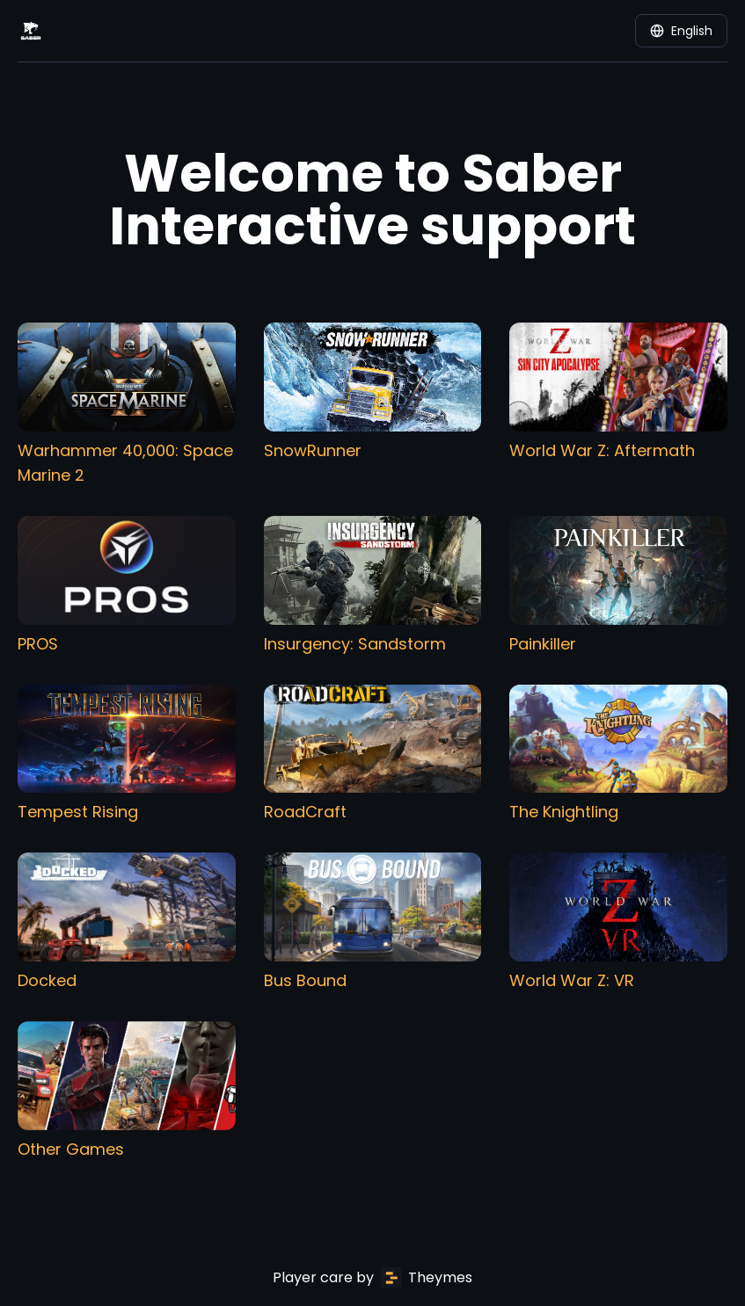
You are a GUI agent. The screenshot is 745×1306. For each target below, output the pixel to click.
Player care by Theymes (373, 1277)
